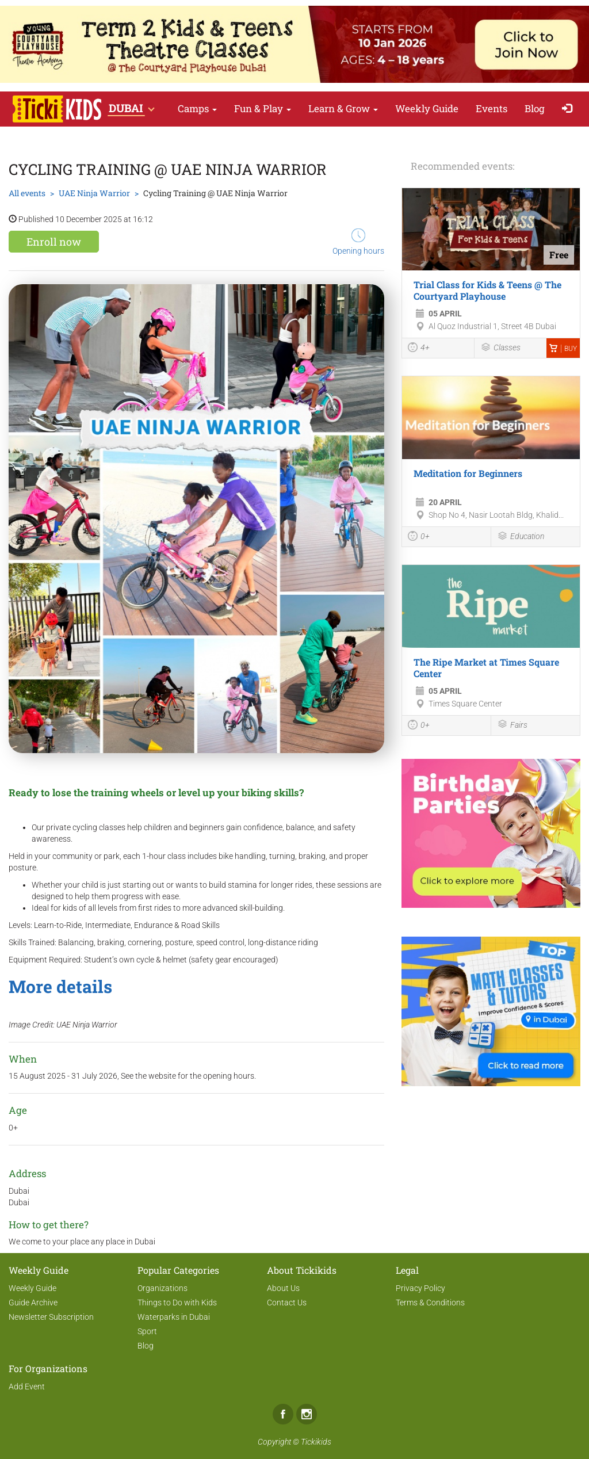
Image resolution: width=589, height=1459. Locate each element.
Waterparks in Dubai (173, 1316)
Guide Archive (33, 1302)
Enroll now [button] (53, 242)
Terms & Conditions (430, 1302)
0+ (419, 537)
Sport (147, 1331)
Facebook (283, 1414)
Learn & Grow (343, 108)
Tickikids (316, 1441)
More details (60, 986)
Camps (197, 108)
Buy (563, 349)
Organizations (162, 1288)
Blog (535, 108)
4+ (419, 348)
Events (491, 108)
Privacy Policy (420, 1288)
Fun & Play (262, 108)
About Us (283, 1288)
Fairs (512, 725)
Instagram (306, 1414)
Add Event (27, 1386)
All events (27, 193)
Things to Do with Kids (177, 1302)
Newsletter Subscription (51, 1316)
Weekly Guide (426, 108)
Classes (500, 348)
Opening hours (358, 241)
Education (520, 537)
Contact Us (287, 1302)
